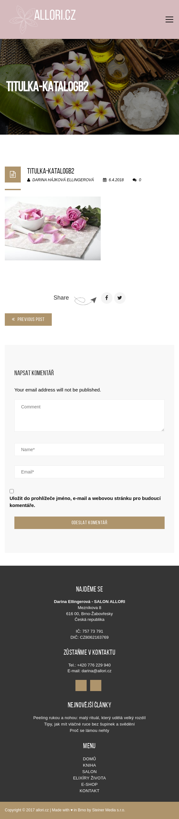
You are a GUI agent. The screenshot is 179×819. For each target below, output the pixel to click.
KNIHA (89, 765)
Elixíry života (89, 778)
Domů (89, 758)
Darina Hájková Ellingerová (60, 180)
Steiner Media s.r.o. (108, 810)
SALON (89, 771)
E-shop (89, 784)
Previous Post (28, 319)
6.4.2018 (114, 180)
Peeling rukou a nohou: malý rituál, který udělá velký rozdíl (89, 717)
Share (61, 297)
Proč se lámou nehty (89, 730)
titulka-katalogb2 (50, 171)
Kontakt (89, 790)
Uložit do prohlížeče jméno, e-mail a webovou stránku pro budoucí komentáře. (85, 501)
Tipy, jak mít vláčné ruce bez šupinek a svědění (89, 724)
